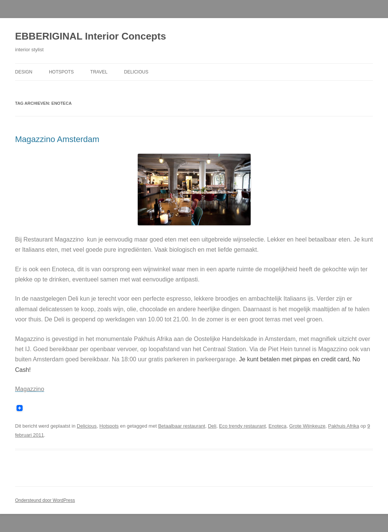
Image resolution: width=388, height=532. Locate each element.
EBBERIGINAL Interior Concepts (90, 36)
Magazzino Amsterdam (57, 139)
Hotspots (61, 72)
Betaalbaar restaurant (181, 426)
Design (23, 72)
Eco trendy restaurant (242, 426)
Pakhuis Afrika (343, 426)
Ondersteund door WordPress (45, 500)
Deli (212, 426)
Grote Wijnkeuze (307, 426)
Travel (99, 72)
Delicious (136, 72)
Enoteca (278, 426)
